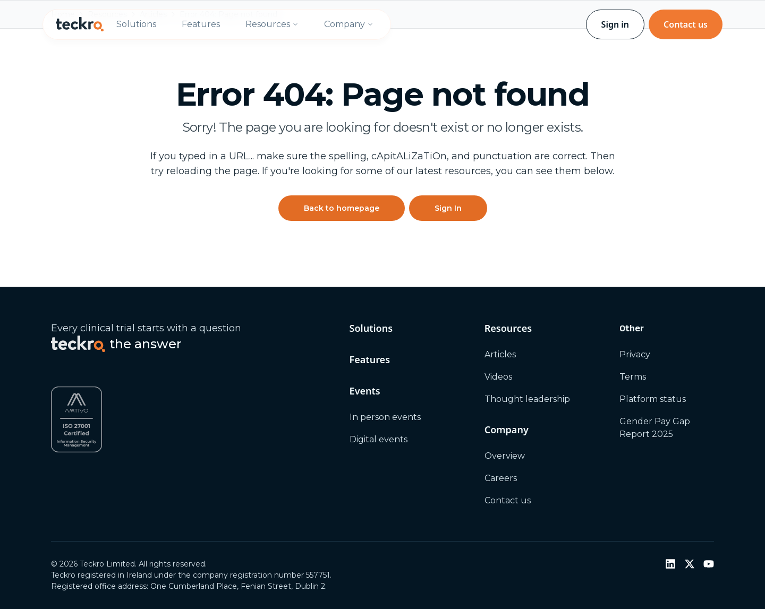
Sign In (448, 208)
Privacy (634, 354)
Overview (504, 456)
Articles (500, 354)
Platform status (652, 399)
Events (365, 390)
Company (348, 24)
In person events (385, 417)
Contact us (686, 24)
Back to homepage (341, 208)
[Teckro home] (80, 24)
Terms (632, 377)
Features (201, 24)
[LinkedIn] (670, 564)
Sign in (615, 24)
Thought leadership (527, 399)
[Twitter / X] (689, 564)
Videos (498, 377)
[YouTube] (708, 564)
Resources (272, 24)
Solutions (136, 24)
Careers (500, 478)
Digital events (378, 439)
